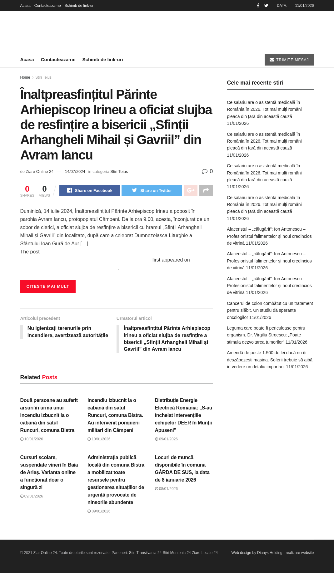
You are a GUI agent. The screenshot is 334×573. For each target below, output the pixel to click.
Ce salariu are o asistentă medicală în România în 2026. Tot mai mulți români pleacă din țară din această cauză (264, 109)
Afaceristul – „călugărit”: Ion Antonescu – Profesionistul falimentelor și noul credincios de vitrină (269, 236)
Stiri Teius (43, 77)
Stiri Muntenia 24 (177, 553)
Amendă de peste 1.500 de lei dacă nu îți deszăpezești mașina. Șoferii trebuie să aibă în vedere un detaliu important (269, 359)
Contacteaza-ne (47, 5)
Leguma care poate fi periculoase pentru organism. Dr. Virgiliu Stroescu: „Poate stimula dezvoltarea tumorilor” (266, 335)
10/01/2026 (31, 440)
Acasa (25, 5)
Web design (241, 553)
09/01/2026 (166, 440)
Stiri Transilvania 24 (145, 553)
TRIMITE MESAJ (289, 59)
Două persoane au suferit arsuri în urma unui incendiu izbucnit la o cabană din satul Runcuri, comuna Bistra (49, 415)
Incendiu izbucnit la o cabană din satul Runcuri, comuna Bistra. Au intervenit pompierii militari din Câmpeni (115, 415)
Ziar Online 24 (45, 553)
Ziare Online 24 (40, 171)
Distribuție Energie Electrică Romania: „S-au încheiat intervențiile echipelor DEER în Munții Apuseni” (183, 415)
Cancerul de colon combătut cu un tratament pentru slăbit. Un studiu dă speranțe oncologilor (270, 310)
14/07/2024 (75, 171)
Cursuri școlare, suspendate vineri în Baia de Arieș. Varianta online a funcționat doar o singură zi (49, 472)
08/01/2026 (166, 489)
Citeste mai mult (48, 286)
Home (25, 77)
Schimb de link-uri (79, 5)
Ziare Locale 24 (205, 553)
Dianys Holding (269, 553)
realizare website (300, 553)
